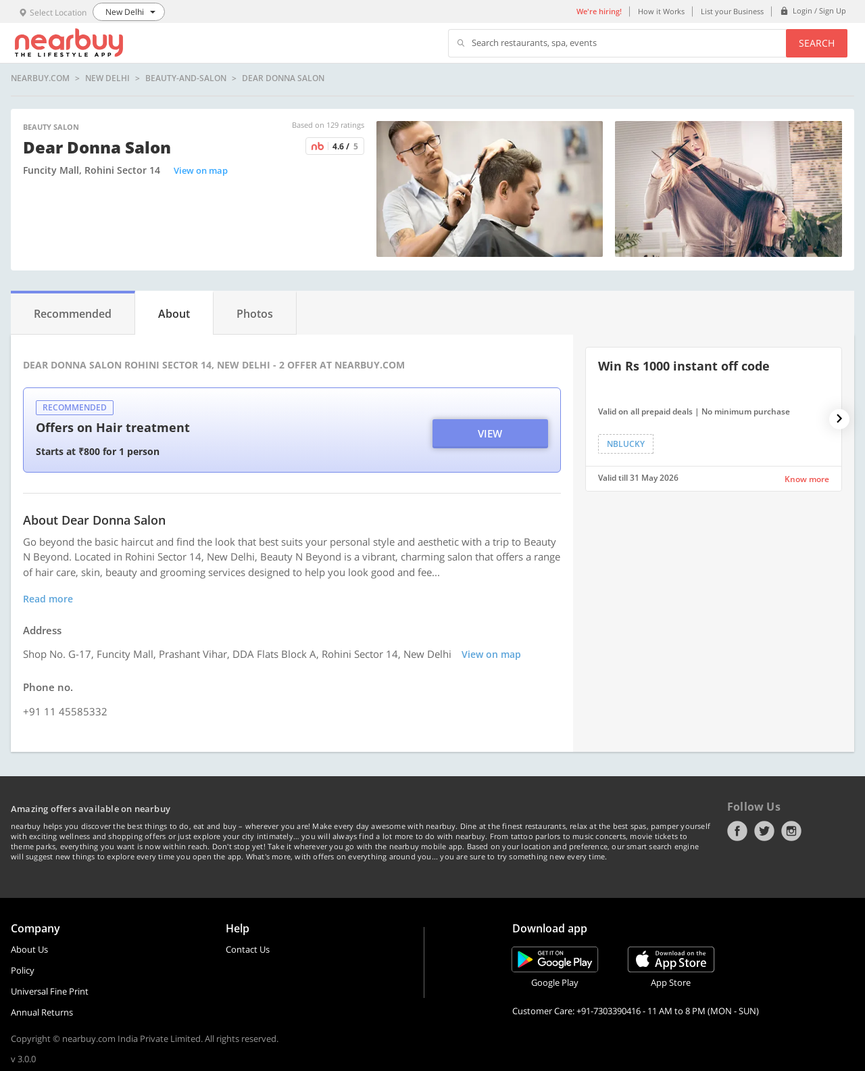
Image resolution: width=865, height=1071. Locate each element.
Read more (48, 598)
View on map (201, 170)
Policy (22, 970)
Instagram (791, 831)
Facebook (737, 831)
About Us (29, 949)
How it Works (661, 11)
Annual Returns (42, 1012)
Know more (807, 479)
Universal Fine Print (50, 991)
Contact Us (248, 949)
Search (817, 43)
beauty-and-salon (185, 78)
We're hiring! (599, 11)
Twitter (764, 831)
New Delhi (107, 78)
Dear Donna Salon (283, 78)
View (490, 433)
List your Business (732, 11)
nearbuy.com (40, 78)
